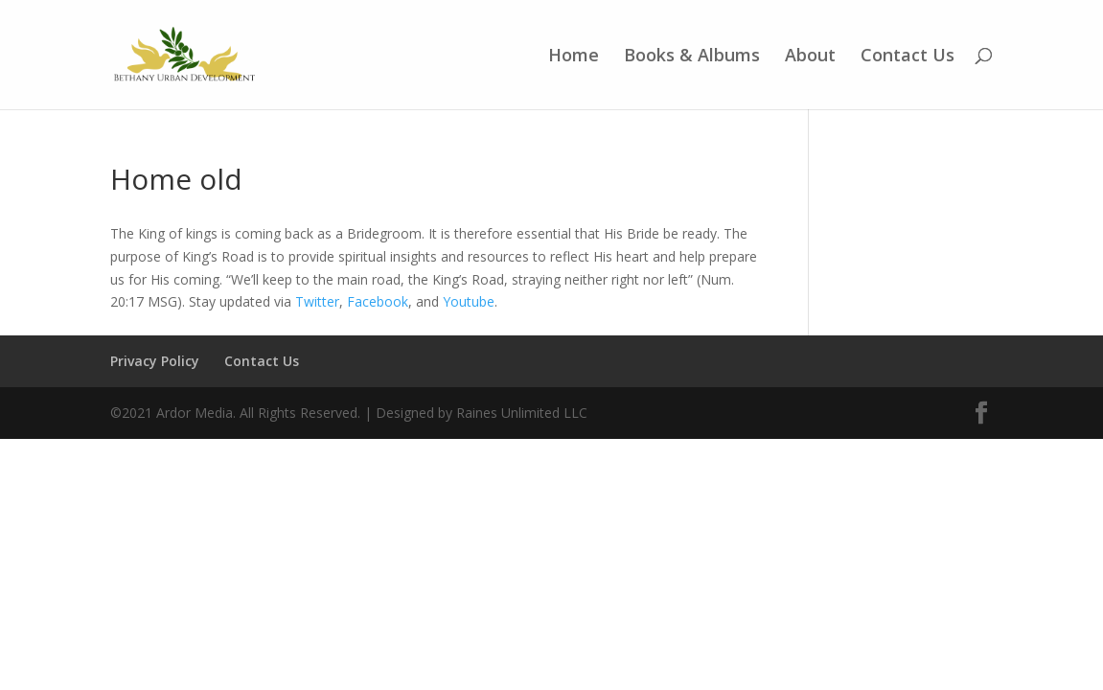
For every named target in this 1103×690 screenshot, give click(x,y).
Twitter (317, 301)
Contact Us (907, 57)
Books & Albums (692, 57)
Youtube (468, 301)
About (810, 57)
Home (573, 57)
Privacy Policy (154, 361)
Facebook (377, 301)
